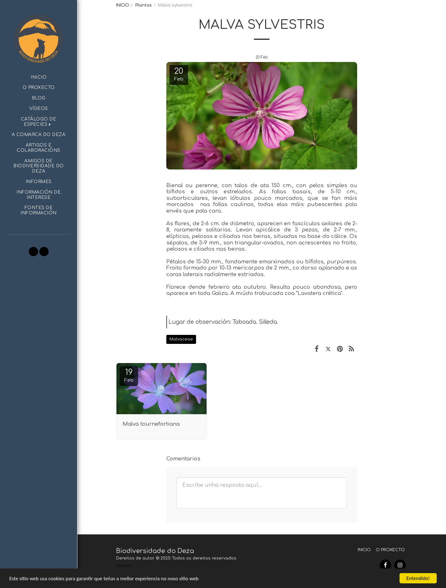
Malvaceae (181, 339)
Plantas (143, 5)
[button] (38, 122)
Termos (124, 565)
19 (129, 375)
